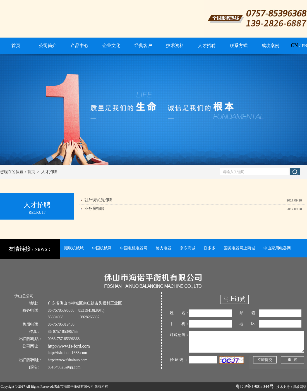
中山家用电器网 (277, 248)
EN (304, 46)
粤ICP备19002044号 (255, 386)
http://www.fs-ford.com (69, 346)
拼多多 (209, 248)
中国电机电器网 (133, 248)
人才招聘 (49, 172)
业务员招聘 (94, 208)
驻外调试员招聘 (98, 200)
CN (294, 45)
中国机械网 (102, 248)
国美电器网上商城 (239, 248)
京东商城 (187, 248)
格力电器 (163, 248)
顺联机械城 (74, 248)
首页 (31, 172)
